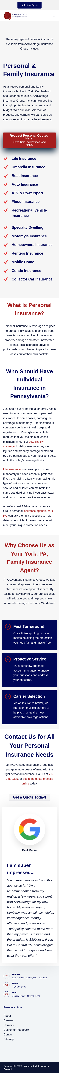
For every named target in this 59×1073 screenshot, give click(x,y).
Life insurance (12, 469)
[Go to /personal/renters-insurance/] (29, 253)
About (7, 1015)
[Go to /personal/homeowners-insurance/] (29, 245)
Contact (8, 1034)
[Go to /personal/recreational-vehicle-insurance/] (29, 213)
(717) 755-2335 (19, 987)
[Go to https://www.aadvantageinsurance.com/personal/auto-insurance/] (29, 184)
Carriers (9, 1025)
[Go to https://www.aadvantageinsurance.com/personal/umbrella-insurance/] (29, 167)
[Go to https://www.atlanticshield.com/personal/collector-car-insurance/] (29, 279)
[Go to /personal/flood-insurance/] (29, 201)
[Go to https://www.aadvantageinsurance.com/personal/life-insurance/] (29, 158)
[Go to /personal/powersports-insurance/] (29, 193)
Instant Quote (29, 5)
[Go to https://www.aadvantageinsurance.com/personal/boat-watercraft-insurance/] (29, 176)
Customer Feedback (16, 1029)
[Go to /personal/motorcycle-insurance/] (29, 236)
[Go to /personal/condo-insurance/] (29, 271)
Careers (9, 1020)
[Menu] (54, 15)
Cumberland (43, 91)
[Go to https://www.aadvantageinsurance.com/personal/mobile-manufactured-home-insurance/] (29, 262)
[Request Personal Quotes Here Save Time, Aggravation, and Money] (29, 140)
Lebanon (14, 95)
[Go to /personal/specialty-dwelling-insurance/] (29, 227)
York (31, 91)
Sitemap (9, 1039)
